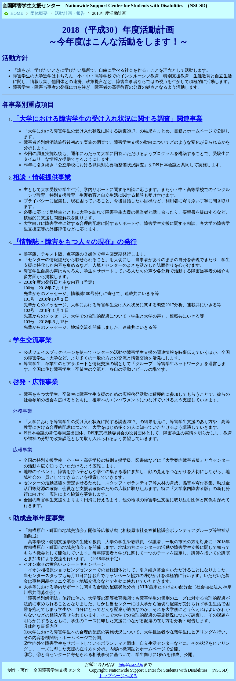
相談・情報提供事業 (42, 177)
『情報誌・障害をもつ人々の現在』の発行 (75, 241)
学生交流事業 (32, 340)
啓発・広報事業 (35, 382)
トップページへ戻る (118, 675)
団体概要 (39, 13)
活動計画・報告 (70, 13)
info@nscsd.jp (131, 664)
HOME (16, 13)
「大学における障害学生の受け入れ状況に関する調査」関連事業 (107, 118)
